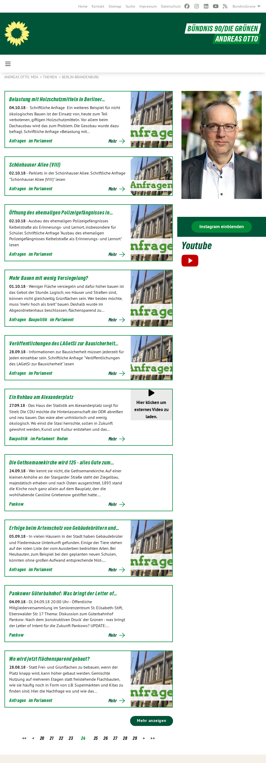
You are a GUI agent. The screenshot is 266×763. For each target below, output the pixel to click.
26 (106, 738)
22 (61, 738)
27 (115, 738)
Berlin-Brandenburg (80, 77)
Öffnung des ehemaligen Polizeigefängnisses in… (61, 212)
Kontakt (98, 6)
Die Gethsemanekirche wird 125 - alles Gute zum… (61, 462)
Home (82, 6)
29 (135, 738)
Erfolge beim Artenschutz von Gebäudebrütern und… (64, 528)
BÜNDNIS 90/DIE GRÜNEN (223, 28)
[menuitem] (82, 6)
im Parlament (40, 141)
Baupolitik (38, 319)
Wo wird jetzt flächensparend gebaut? (49, 659)
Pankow (16, 504)
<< (24, 738)
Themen (50, 77)
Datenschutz (171, 6)
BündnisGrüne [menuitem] (244, 6)
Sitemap (115, 6)
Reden (62, 438)
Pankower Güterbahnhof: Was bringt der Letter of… (63, 593)
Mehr (113, 141)
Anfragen (17, 141)
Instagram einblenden (221, 226)
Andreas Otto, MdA (21, 77)
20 (42, 738)
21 (51, 738)
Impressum (148, 6)
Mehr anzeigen (151, 720)
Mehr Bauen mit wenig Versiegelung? (48, 278)
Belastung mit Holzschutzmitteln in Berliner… (57, 99)
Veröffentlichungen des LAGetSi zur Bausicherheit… (64, 343)
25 (96, 738)
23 (71, 738)
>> (152, 738)
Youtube (196, 245)
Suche (130, 6)
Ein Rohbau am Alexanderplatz (41, 397)
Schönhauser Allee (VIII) (35, 165)
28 (125, 738)
